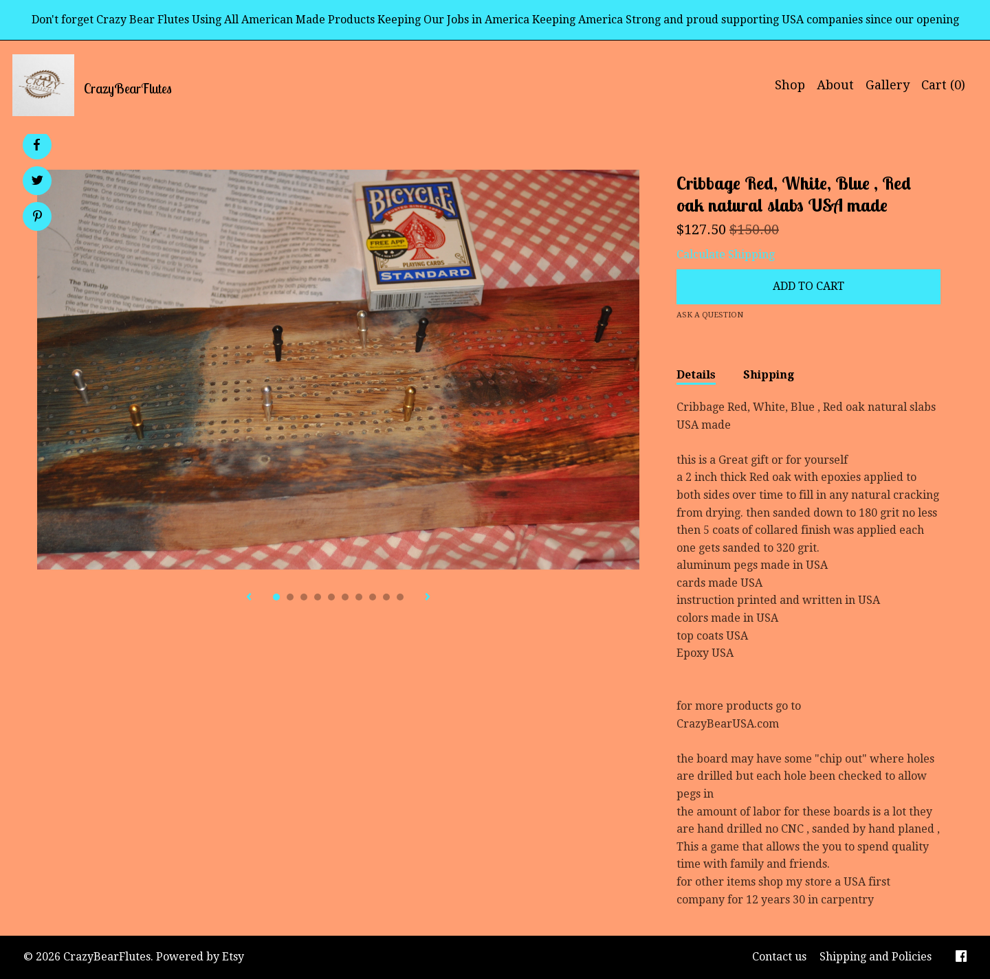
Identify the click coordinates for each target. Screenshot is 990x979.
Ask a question (709, 315)
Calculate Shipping (725, 254)
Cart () (943, 85)
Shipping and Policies (876, 956)
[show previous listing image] (248, 597)
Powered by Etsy (200, 956)
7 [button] (358, 597)
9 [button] (386, 597)
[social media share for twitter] (37, 182)
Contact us (779, 956)
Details (696, 374)
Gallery (888, 85)
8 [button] (372, 597)
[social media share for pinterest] (37, 218)
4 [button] (317, 597)
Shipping (768, 374)
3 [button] (303, 597)
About (835, 85)
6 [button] (345, 597)
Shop (790, 85)
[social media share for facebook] (36, 145)
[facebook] (961, 957)
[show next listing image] (427, 597)
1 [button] (276, 597)
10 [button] (400, 597)
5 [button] (331, 597)
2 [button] (290, 597)
